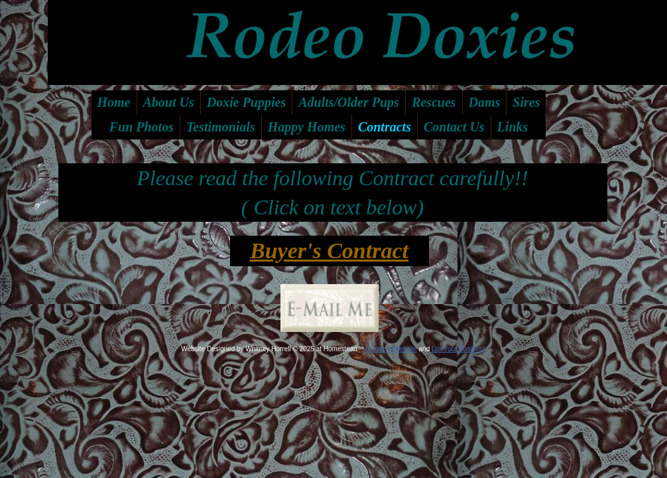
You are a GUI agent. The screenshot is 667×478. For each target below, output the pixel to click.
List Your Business (459, 349)
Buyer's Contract (329, 250)
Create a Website (391, 349)
